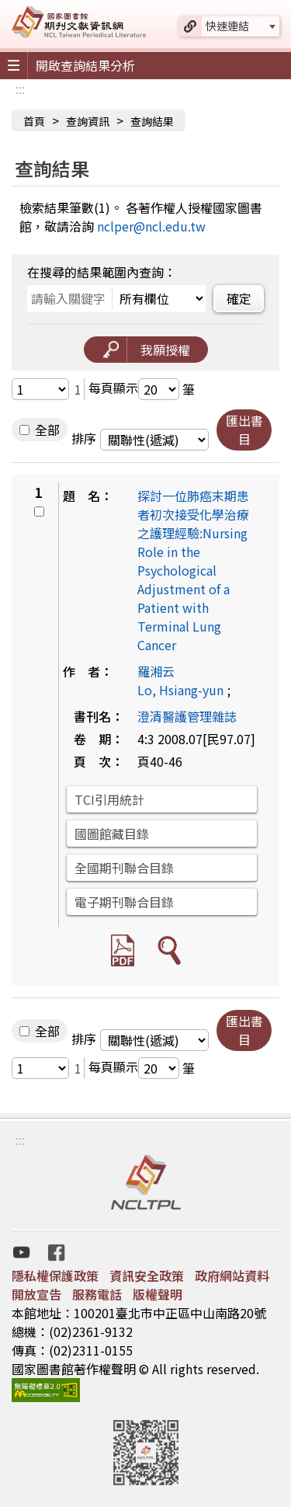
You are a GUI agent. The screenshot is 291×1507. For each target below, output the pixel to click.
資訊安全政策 (146, 1275)
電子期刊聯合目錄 (124, 902)
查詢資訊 (87, 121)
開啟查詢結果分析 (85, 65)
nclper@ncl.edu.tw (151, 226)
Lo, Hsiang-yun (180, 689)
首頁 (34, 121)
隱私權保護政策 (55, 1275)
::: (20, 88)
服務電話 (97, 1294)
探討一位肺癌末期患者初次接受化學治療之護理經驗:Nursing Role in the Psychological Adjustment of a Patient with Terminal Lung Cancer (193, 570)
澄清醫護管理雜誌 (187, 716)
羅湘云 (156, 671)
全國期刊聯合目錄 (124, 867)
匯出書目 (244, 429)
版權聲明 (157, 1294)
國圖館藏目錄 (111, 833)
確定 (239, 298)
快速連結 (227, 25)
